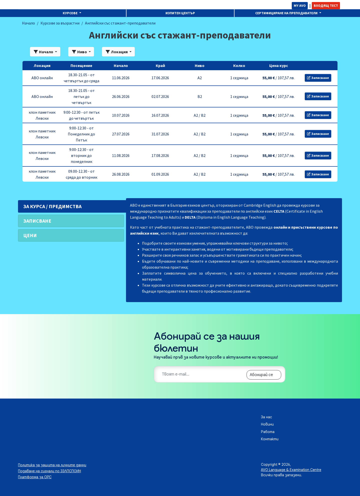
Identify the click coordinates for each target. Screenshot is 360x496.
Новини (267, 424)
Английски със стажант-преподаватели (120, 22)
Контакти (269, 439)
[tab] (71, 206)
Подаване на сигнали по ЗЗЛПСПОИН (49, 471)
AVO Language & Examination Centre (291, 470)
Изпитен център (180, 13)
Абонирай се (261, 374)
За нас (266, 417)
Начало (28, 22)
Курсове (70, 13)
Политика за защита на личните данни (52, 465)
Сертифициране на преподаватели (286, 13)
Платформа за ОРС (35, 477)
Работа (267, 432)
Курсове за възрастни (60, 22)
